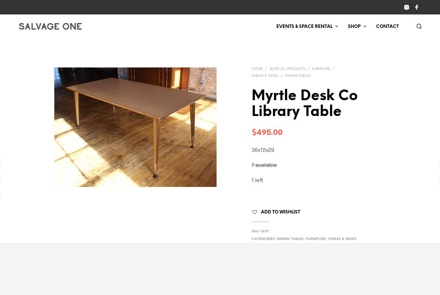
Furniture (321, 69)
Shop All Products (287, 69)
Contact (387, 26)
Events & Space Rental (304, 26)
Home (257, 69)
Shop (354, 26)
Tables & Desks (265, 76)
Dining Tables (298, 76)
